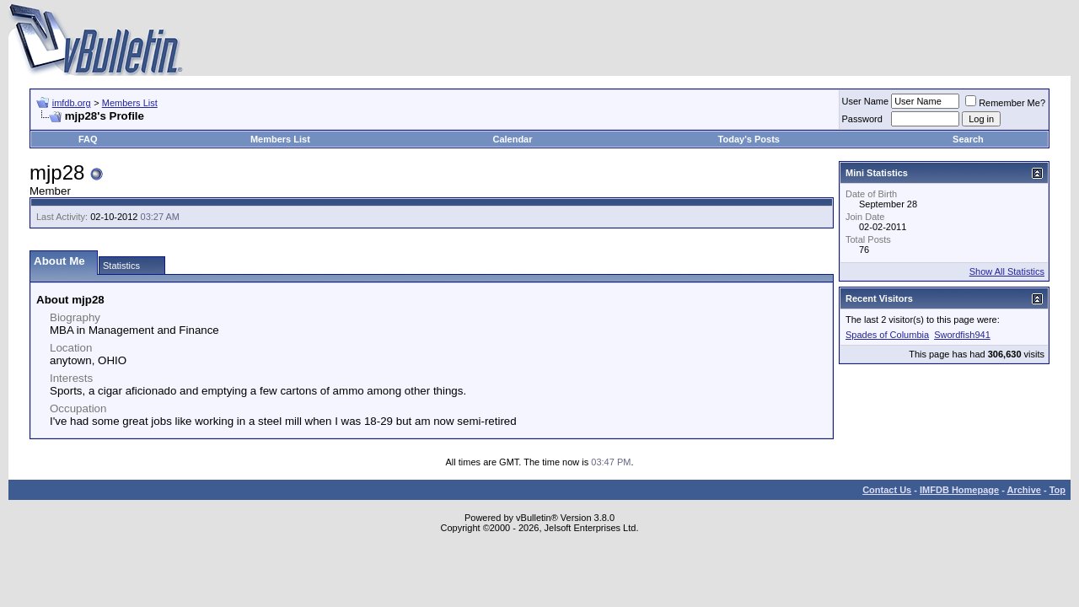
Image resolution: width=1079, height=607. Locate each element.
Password (862, 119)
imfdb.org (71, 103)
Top (1057, 490)
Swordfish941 (962, 335)
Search (968, 139)
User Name (865, 101)
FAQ (88, 139)
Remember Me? (1005, 103)
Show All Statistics (1006, 271)
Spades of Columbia (887, 335)
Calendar (512, 139)
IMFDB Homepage (959, 490)
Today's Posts (749, 139)
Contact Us (886, 490)
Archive (1024, 490)
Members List (130, 103)
